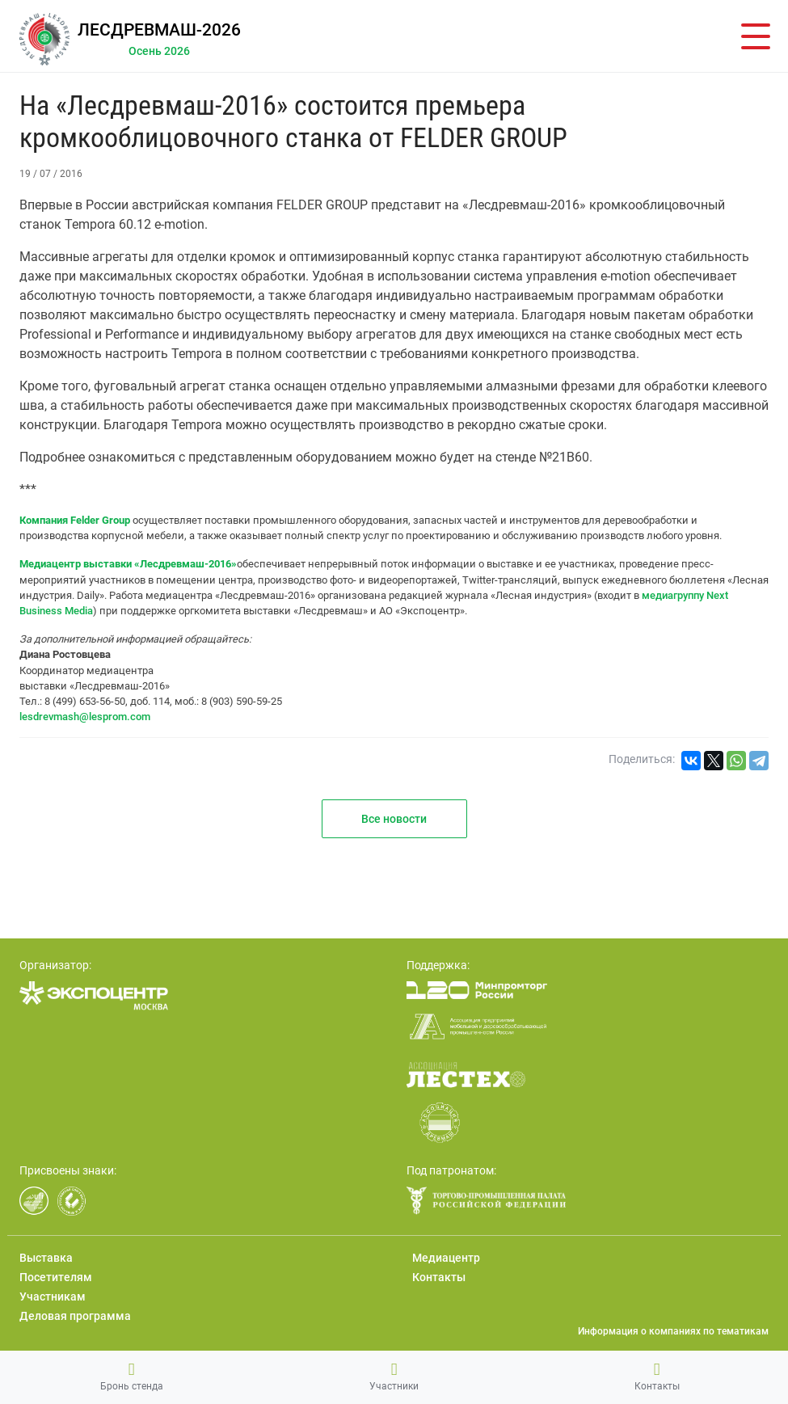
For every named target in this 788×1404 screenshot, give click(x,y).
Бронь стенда (131, 1376)
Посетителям (55, 1277)
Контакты (657, 1376)
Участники (394, 1376)
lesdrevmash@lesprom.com (84, 716)
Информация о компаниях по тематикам (673, 1331)
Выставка (46, 1257)
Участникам (52, 1296)
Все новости (394, 818)
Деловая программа (75, 1315)
